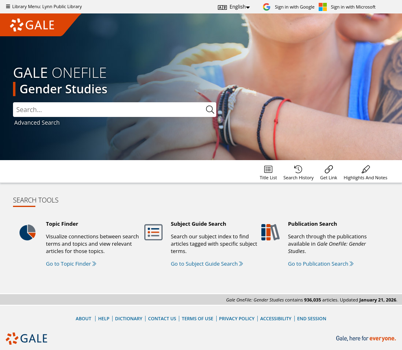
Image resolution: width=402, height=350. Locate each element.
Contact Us (162, 318)
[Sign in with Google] (289, 6)
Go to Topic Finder (71, 263)
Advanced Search (37, 122)
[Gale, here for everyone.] (367, 339)
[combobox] (114, 109)
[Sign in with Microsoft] (347, 6)
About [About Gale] (83, 318)
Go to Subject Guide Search (207, 263)
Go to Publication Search (321, 263)
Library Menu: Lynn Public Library (43, 6)
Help (103, 318)
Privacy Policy (236, 318)
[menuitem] (268, 171)
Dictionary (128, 318)
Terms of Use (197, 318)
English (238, 6)
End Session (311, 318)
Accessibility (275, 318)
